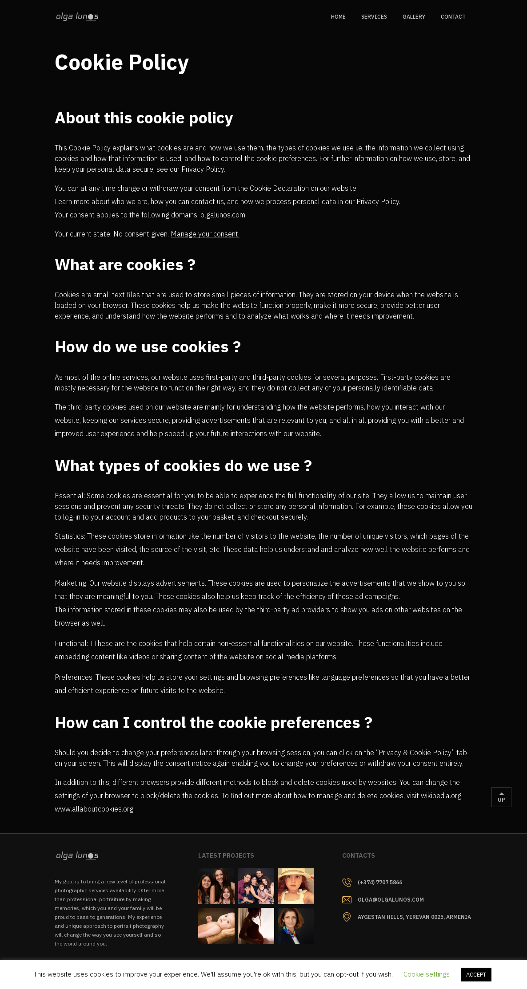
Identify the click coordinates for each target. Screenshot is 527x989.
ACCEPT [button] (476, 974)
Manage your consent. (205, 233)
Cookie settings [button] (426, 974)
